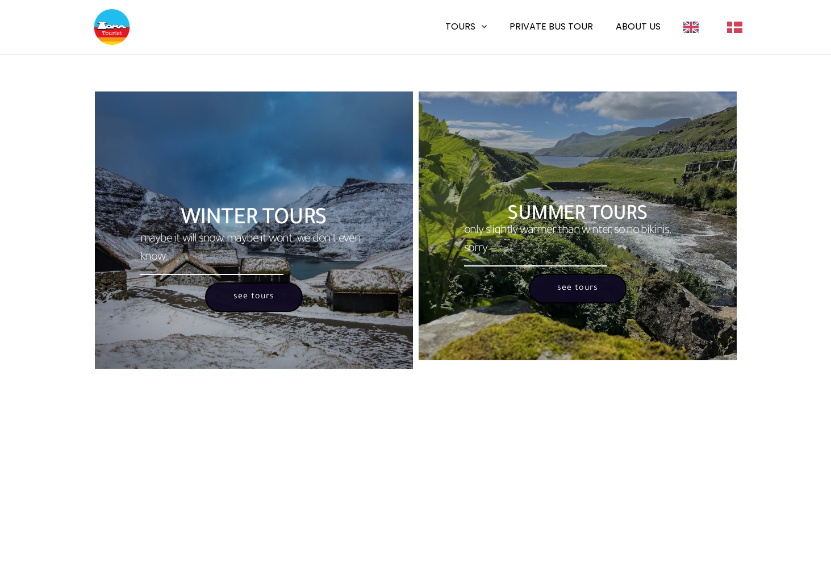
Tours (460, 26)
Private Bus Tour (551, 26)
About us (638, 26)
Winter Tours (254, 220)
